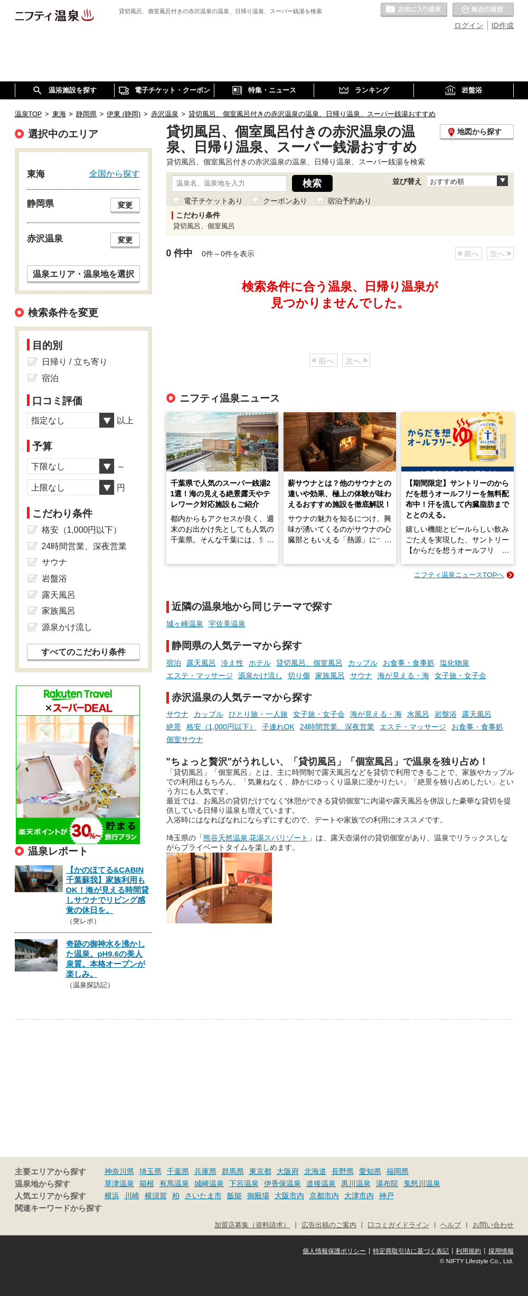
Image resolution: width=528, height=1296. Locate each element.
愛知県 (370, 1171)
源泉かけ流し (260, 675)
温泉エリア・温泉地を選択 (83, 274)
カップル (363, 663)
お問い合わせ (493, 1225)
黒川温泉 (356, 1183)
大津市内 (359, 1195)
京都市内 (324, 1195)
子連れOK (278, 727)
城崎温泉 (209, 1183)
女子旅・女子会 (460, 675)
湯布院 (387, 1183)
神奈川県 (119, 1171)
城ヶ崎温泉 (184, 623)
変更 (125, 205)
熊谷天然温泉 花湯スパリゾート (256, 838)
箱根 (146, 1183)
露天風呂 (201, 663)
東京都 (260, 1171)
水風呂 (418, 714)
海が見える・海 (403, 675)
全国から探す (114, 173)
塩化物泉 (454, 663)
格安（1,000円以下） (221, 727)
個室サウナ (184, 739)
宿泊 (173, 663)
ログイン (469, 25)
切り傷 (299, 675)
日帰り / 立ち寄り (75, 361)
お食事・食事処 (409, 663)
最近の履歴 (483, 10)
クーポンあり (285, 201)
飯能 (234, 1195)
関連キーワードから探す (58, 1208)
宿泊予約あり (349, 201)
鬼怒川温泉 (421, 1183)
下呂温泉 (244, 1183)
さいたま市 (203, 1195)
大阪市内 (289, 1195)
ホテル (260, 663)
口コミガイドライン (398, 1225)
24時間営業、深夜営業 (337, 727)
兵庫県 (205, 1171)
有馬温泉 (174, 1183)
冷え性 (232, 663)
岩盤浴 (446, 714)
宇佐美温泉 (227, 623)
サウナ (361, 675)
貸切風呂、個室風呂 (309, 663)
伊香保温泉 (282, 1183)
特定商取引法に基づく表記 (411, 1251)
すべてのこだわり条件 (83, 651)
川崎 (132, 1195)
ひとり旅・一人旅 (258, 714)
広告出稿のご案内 (328, 1225)
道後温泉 (321, 1183)
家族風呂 (330, 675)
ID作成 (503, 25)
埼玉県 (150, 1171)
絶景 (173, 727)
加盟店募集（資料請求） (252, 1225)
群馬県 (233, 1171)
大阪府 (288, 1171)
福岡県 (397, 1171)
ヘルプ (450, 1225)
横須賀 (156, 1195)
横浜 (112, 1195)
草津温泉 (119, 1183)
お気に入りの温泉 (414, 10)
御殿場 (258, 1195)
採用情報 (501, 1251)
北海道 (315, 1171)
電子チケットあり (213, 201)
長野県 (343, 1171)
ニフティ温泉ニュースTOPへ (459, 575)
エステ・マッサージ (199, 675)
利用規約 (468, 1251)
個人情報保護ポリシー (334, 1251)
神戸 (386, 1195)
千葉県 (178, 1171)
